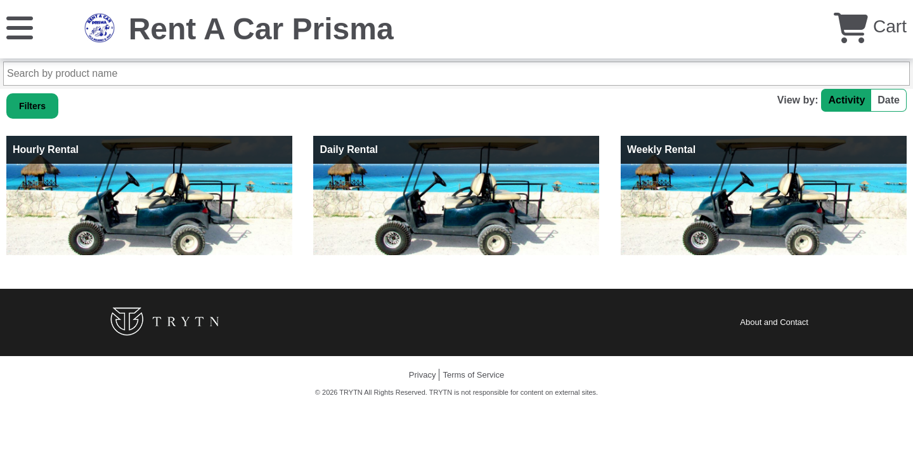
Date (888, 100)
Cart (870, 26)
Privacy (422, 375)
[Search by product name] (456, 74)
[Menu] (19, 27)
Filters (32, 106)
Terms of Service (473, 375)
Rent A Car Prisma (261, 29)
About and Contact (774, 322)
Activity (846, 100)
